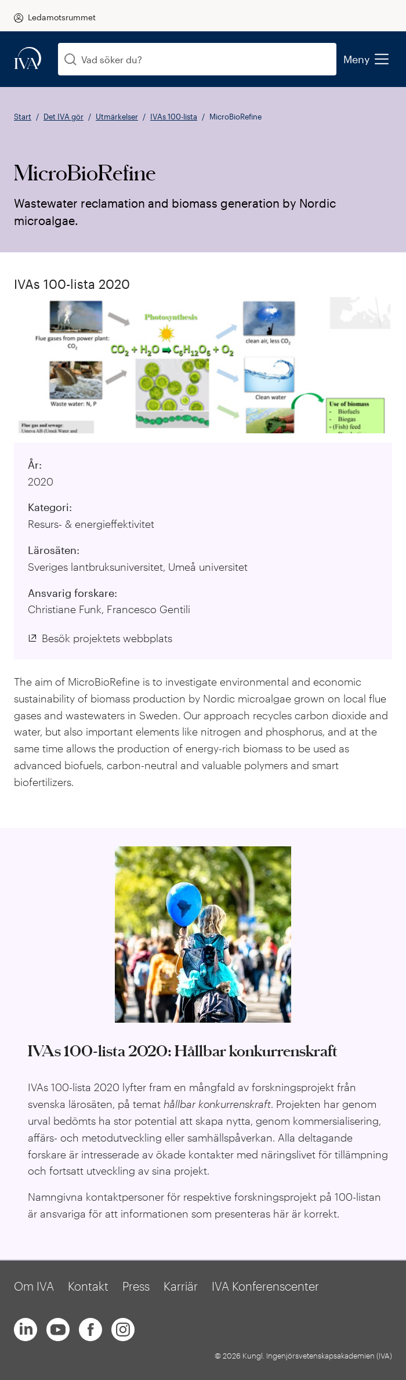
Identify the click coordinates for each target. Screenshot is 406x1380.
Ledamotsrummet (62, 17)
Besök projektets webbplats (107, 638)
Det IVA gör (64, 116)
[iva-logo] (28, 59)
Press (136, 1286)
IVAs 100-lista (173, 116)
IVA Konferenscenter (265, 1286)
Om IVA (34, 1286)
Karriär (181, 1286)
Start (22, 116)
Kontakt (88, 1286)
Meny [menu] (366, 59)
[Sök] (70, 59)
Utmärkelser (117, 116)
